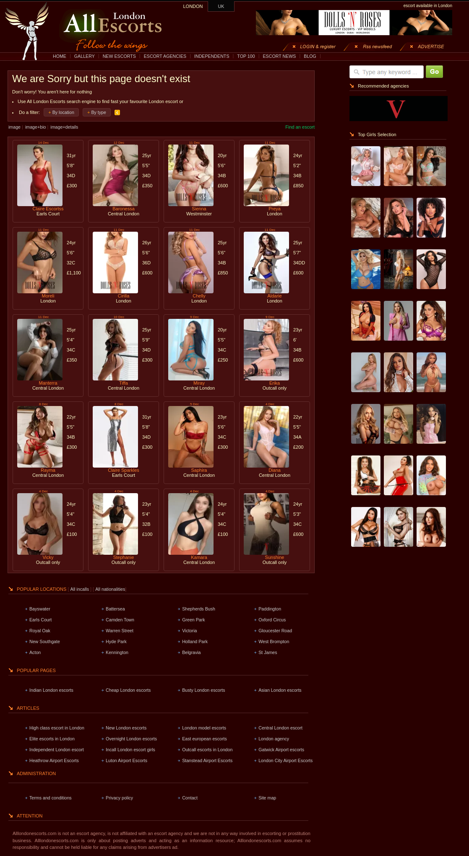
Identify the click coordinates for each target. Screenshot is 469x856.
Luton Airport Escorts (126, 760)
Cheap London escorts (128, 690)
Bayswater (39, 608)
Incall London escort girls (130, 749)
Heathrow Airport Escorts (54, 760)
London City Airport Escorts (285, 760)
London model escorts (204, 727)
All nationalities (110, 589)
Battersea (115, 608)
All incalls (80, 589)
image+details (64, 126)
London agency (273, 738)
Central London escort (280, 727)
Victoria (189, 630)
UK (221, 6)
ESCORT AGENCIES (165, 56)
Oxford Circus (272, 619)
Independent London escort (56, 749)
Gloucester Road (275, 630)
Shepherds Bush (198, 608)
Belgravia (191, 652)
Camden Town (120, 619)
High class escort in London (56, 727)
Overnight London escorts (131, 738)
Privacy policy (119, 797)
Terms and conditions (50, 797)
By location (63, 112)
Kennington (117, 652)
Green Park (193, 619)
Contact (190, 797)
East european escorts (204, 738)
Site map (267, 797)
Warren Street (119, 630)
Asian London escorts (279, 690)
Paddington (269, 608)
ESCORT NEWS (279, 56)
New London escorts (126, 727)
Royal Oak (39, 630)
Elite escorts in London (52, 738)
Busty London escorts (203, 690)
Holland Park (195, 641)
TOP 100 (246, 56)
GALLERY (84, 56)
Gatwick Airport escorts (281, 749)
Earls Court (40, 619)
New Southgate (44, 641)
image (14, 126)
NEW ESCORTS (119, 56)
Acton (35, 652)
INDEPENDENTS (211, 56)
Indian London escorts (51, 690)
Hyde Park (116, 641)
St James (267, 652)
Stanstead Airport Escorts (207, 760)
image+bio (35, 126)
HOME (59, 56)
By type (98, 112)
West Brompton (273, 641)
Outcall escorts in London (207, 749)
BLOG (310, 56)
